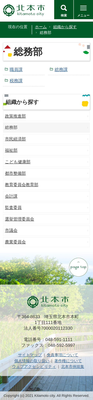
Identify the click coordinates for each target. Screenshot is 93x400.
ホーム (41, 27)
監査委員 (13, 207)
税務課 (16, 80)
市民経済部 (15, 139)
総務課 (61, 69)
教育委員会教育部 (21, 184)
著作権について (68, 361)
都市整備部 (15, 173)
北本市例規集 (72, 366)
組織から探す (65, 27)
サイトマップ (30, 355)
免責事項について (62, 355)
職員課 (16, 69)
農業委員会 (15, 241)
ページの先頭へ (78, 267)
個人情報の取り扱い (31, 361)
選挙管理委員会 (19, 219)
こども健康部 (17, 161)
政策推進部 (15, 116)
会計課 (11, 196)
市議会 (11, 230)
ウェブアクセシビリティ (34, 366)
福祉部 (11, 150)
